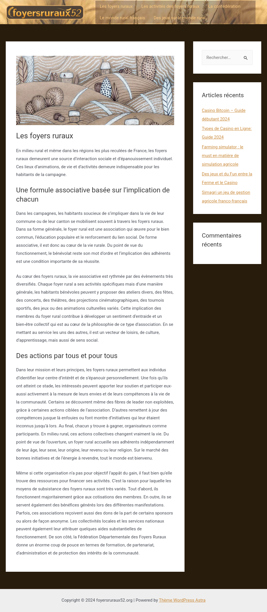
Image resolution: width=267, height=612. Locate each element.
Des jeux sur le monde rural (179, 17)
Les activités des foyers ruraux (170, 6)
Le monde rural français (122, 17)
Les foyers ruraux (116, 6)
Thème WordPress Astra (182, 600)
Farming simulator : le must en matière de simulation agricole (222, 155)
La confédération (224, 6)
